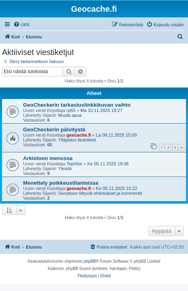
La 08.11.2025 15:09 (116, 135)
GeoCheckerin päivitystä (54, 130)
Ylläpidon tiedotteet (77, 139)
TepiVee (74, 163)
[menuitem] (21, 25)
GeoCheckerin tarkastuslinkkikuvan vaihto (77, 105)
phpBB (90, 261)
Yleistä (65, 168)
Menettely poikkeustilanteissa (60, 183)
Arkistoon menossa (47, 158)
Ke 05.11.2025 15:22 (116, 188)
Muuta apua (70, 115)
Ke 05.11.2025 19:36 (108, 163)
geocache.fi (79, 135)
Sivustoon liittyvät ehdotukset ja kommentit (100, 193)
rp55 (71, 110)
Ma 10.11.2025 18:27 (101, 110)
